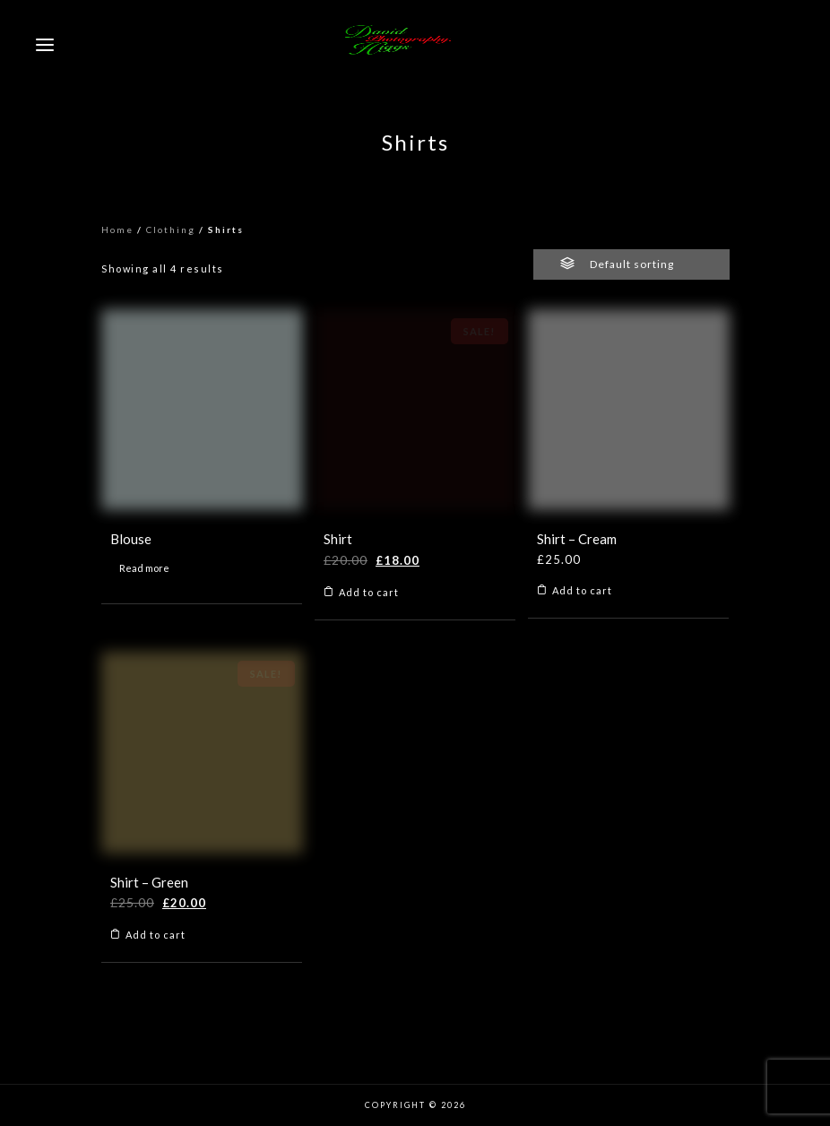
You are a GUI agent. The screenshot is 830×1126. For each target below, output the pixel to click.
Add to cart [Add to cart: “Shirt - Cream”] (582, 590)
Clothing (170, 229)
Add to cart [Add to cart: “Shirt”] (369, 592)
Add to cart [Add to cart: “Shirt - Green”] (155, 935)
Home (117, 229)
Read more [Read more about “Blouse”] (144, 568)
